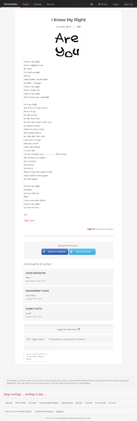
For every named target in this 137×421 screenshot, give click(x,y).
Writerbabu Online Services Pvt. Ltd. (74, 418)
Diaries (89, 403)
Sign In (91, 229)
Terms (112, 403)
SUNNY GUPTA (34, 309)
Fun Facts (100, 403)
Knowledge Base (48, 403)
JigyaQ (59, 411)
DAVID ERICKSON (35, 273)
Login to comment (68, 329)
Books (78, 403)
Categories (67, 403)
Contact (32, 403)
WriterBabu (11, 4)
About (8, 403)
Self (79, 26)
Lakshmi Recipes (44, 411)
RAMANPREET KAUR (37, 291)
